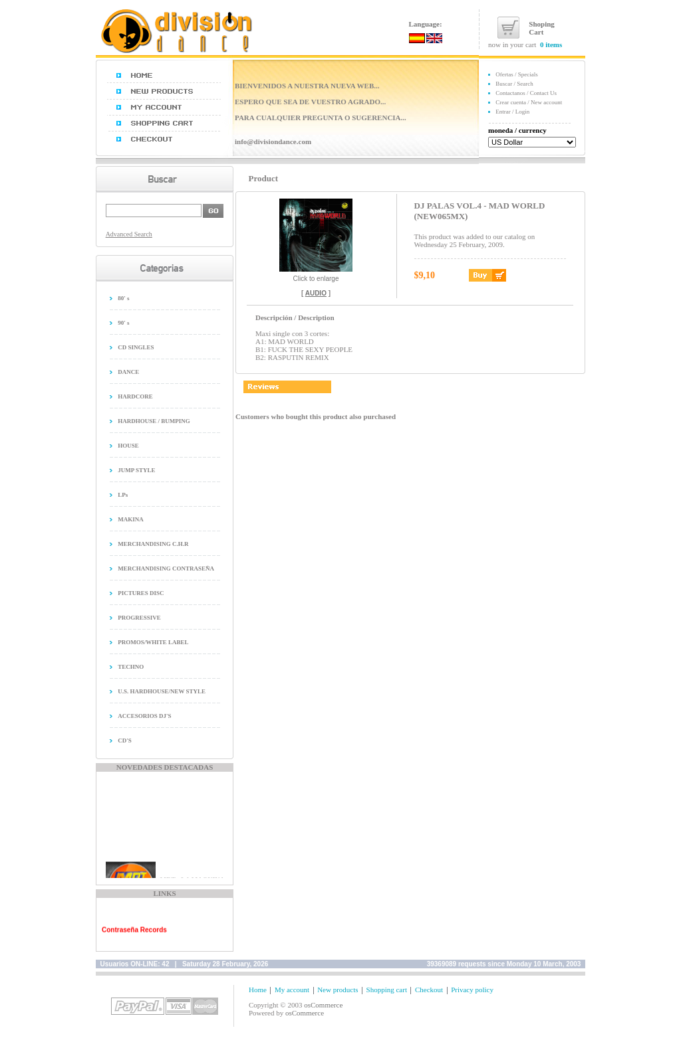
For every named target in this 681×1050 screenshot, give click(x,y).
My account (292, 990)
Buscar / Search (514, 83)
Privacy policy (472, 990)
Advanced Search (129, 234)
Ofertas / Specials (516, 74)
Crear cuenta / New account (528, 102)
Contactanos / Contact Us (526, 93)
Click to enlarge (315, 275)
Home (258, 990)
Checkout (429, 990)
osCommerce (323, 1005)
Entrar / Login (512, 111)
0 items (551, 44)
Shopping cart (386, 990)
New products (337, 990)
